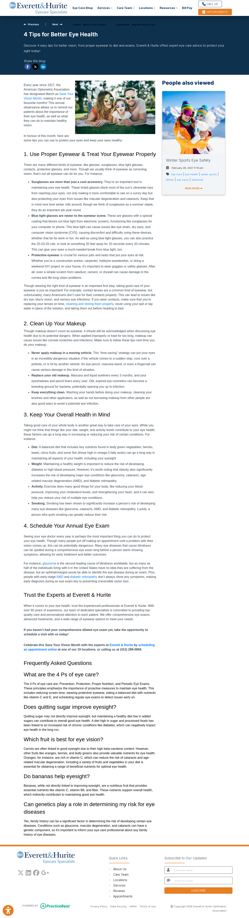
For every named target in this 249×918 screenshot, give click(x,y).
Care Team (121, 874)
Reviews (119, 891)
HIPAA (133, 906)
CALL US (210, 4)
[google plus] (45, 871)
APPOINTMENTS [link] (215, 12)
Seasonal (197, 179)
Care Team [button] (125, 8)
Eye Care (176, 174)
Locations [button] (147, 8)
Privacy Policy (98, 906)
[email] (202, 880)
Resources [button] (168, 8)
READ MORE (194, 188)
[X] (21, 871)
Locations (120, 880)
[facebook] (36, 871)
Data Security (118, 906)
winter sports (209, 174)
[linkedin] (28, 871)
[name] (202, 870)
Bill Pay (188, 7)
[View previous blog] (31, 24)
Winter (170, 179)
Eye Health (191, 174)
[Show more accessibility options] (8, 910)
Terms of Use (148, 906)
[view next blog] (57, 24)
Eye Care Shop (83, 8)
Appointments (122, 896)
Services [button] (104, 8)
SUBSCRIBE (198, 890)
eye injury (183, 179)
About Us (119, 869)
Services (119, 885)
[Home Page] (38, 8)
